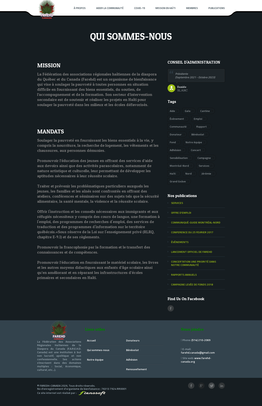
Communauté (178, 126)
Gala (187, 111)
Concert (196, 150)
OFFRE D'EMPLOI (181, 213)
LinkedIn (222, 386)
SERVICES (177, 203)
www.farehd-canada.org (196, 360)
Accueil (91, 340)
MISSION (48, 65)
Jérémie (206, 173)
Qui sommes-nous (98, 350)
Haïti (173, 173)
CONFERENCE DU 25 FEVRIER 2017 (192, 232)
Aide (172, 111)
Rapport (201, 126)
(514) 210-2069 (200, 340)
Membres (192, 8)
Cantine (205, 111)
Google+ (201, 386)
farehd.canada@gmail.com (198, 352)
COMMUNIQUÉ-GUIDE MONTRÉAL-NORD (195, 222)
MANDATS (50, 131)
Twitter (211, 386)
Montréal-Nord (179, 166)
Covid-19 (139, 8)
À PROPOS (80, 8)
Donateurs (132, 340)
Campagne (204, 158)
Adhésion (175, 150)
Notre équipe (194, 142)
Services (204, 166)
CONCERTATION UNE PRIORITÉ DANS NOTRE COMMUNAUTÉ (193, 263)
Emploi (198, 119)
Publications (216, 8)
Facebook (171, 308)
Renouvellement (136, 369)
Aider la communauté (110, 8)
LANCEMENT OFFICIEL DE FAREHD (191, 252)
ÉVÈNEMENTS (179, 242)
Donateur (176, 134)
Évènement (177, 119)
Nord (188, 173)
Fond (173, 142)
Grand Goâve (178, 181)
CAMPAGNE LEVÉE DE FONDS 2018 (192, 284)
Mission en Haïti (165, 8)
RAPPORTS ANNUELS (184, 275)
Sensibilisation (179, 158)
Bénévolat (197, 134)
